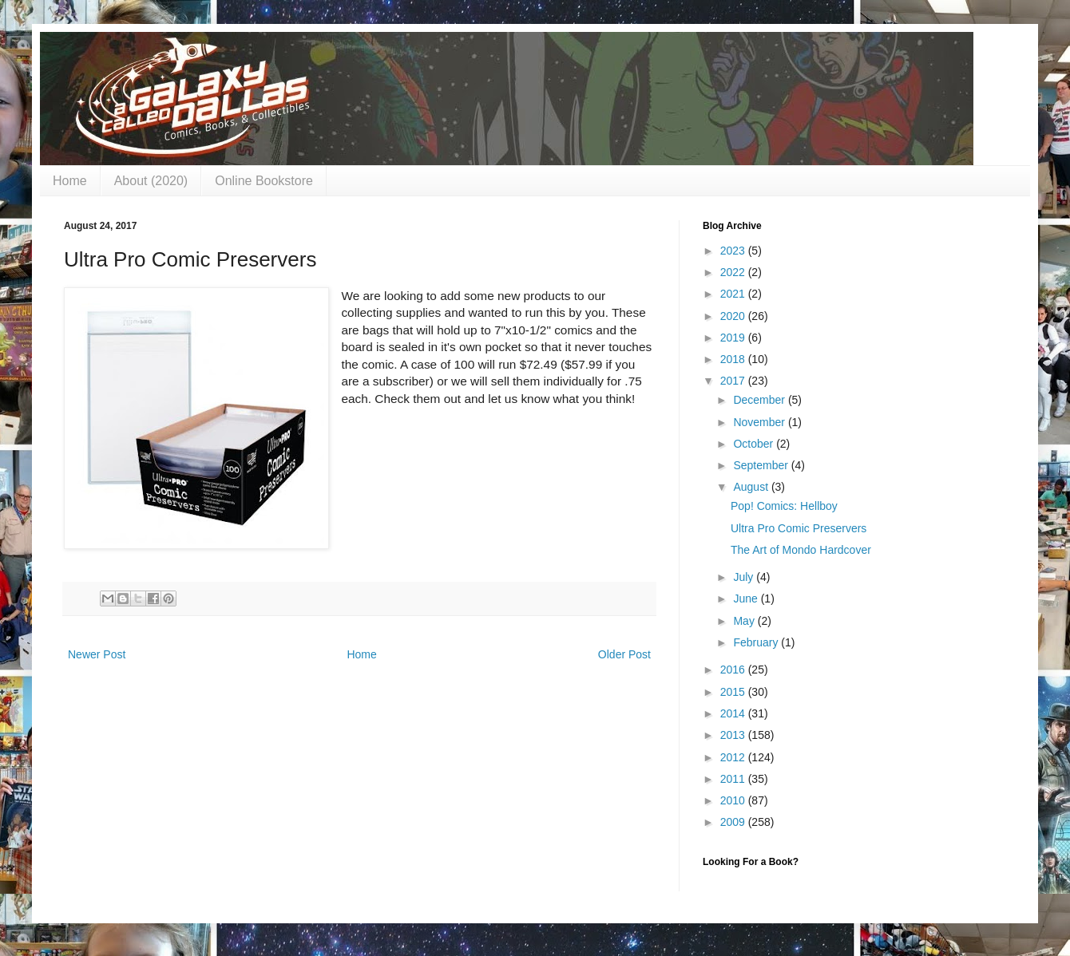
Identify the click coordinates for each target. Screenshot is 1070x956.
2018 (734, 359)
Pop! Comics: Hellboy (784, 506)
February (757, 642)
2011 (734, 778)
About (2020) (151, 181)
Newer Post (96, 654)
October (754, 443)
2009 (734, 822)
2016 (734, 669)
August (752, 486)
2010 (734, 800)
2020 (734, 316)
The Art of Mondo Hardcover (801, 549)
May (745, 620)
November (760, 422)
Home (70, 181)
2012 (734, 757)
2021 (734, 293)
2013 (734, 735)
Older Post (624, 654)
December (760, 399)
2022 (734, 272)
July (744, 577)
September (762, 465)
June (746, 598)
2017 (734, 380)
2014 (734, 713)
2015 (734, 691)
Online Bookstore (264, 181)
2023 (734, 250)
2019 (734, 337)
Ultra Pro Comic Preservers (798, 528)
